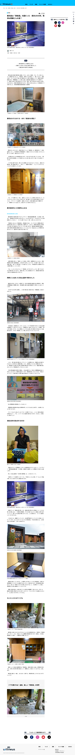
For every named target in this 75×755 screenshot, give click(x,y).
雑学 (19, 52)
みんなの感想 (42, 13)
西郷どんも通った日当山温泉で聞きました (26, 65)
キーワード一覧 (42, 749)
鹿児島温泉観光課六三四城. (12, 213)
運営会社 (57, 749)
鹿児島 (11, 52)
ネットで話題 (42, 4)
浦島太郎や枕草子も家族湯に (26, 67)
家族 (8, 52)
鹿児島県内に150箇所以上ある (26, 63)
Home (4, 8)
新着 (26, 4)
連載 (36, 4)
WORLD (50, 4)
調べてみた (15, 52)
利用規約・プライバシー (60, 751)
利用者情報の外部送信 (59, 752)
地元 (6, 8)
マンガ (31, 4)
